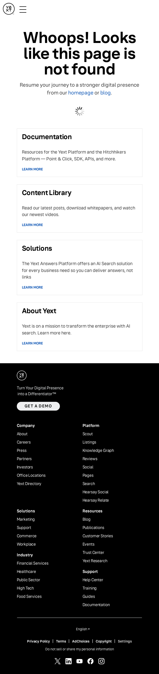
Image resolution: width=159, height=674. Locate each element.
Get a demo (38, 406)
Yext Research (95, 561)
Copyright (104, 641)
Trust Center (93, 552)
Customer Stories (98, 536)
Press (22, 450)
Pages (88, 475)
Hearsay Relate (96, 500)
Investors (25, 467)
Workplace (26, 544)
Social (88, 467)
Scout (88, 434)
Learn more (32, 169)
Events (88, 544)
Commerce (27, 536)
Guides (89, 596)
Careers (24, 442)
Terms (61, 641)
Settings (125, 641)
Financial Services (32, 563)
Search (89, 483)
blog (105, 92)
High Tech (25, 588)
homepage (80, 92)
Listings (89, 442)
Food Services (29, 596)
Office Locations (31, 475)
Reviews (90, 458)
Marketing (26, 519)
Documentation (96, 604)
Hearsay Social (96, 492)
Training (90, 588)
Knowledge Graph (98, 450)
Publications (93, 527)
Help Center (93, 580)
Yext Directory (29, 483)
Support (24, 527)
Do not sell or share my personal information (79, 649)
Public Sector (28, 580)
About (22, 434)
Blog (87, 519)
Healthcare (26, 571)
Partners (24, 458)
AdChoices (81, 641)
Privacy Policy (38, 641)
